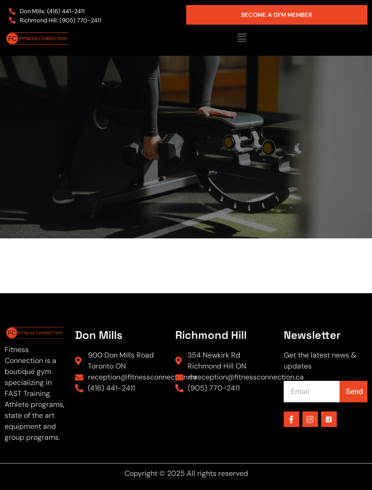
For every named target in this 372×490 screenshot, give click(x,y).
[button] (241, 38)
